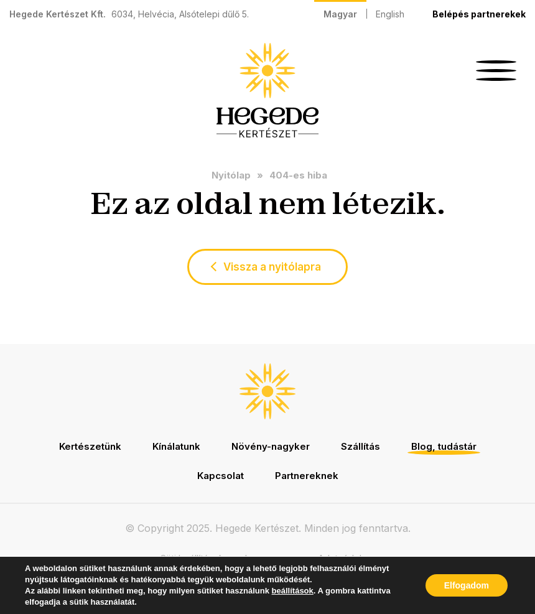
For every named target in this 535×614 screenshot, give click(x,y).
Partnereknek (306, 475)
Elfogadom (466, 585)
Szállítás (360, 446)
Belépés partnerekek (479, 14)
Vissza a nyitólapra (272, 267)
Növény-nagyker (270, 446)
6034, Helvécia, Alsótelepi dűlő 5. (180, 14)
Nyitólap (231, 175)
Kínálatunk (176, 446)
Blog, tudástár (444, 446)
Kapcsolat (220, 475)
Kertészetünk (90, 446)
